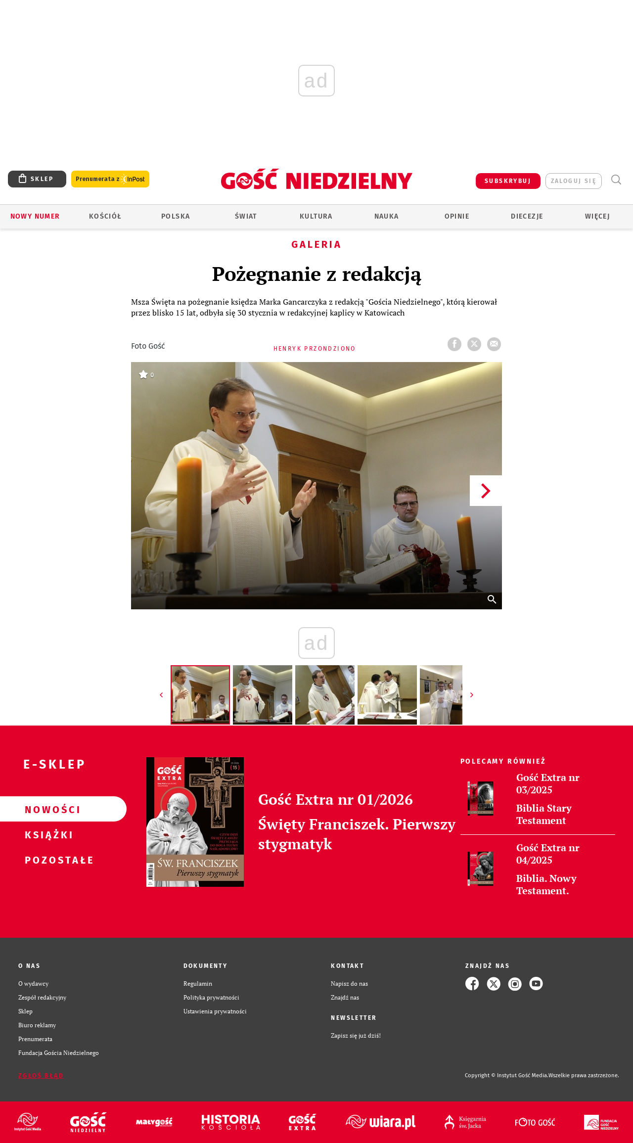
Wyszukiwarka (616, 180)
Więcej (597, 216)
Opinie (457, 216)
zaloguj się (573, 181)
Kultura (316, 216)
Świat (246, 216)
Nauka (386, 216)
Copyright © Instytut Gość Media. (506, 1075)
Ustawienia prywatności (215, 1011)
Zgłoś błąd (41, 1075)
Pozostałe (47, 859)
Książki (47, 834)
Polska (175, 216)
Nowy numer (35, 216)
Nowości (47, 809)
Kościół (105, 216)
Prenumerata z (110, 179)
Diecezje (527, 216)
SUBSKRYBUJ (508, 181)
